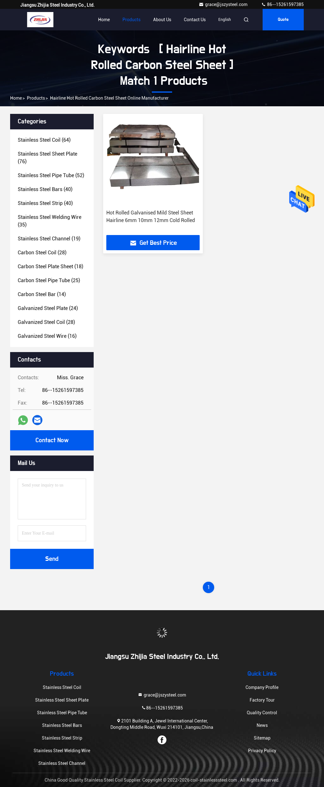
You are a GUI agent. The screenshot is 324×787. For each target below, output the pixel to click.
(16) (47, 336)
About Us (162, 19)
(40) (45, 189)
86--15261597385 (282, 4)
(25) (49, 280)
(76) (47, 157)
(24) (48, 308)
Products (131, 19)
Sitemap (262, 738)
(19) (49, 239)
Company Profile (262, 687)
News (262, 725)
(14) (42, 294)
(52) (51, 175)
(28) (42, 253)
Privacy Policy (262, 750)
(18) (50, 266)
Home (104, 19)
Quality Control (262, 712)
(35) (49, 221)
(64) (44, 140)
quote (283, 19)
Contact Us (195, 19)
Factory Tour (262, 700)
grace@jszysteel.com (223, 4)
